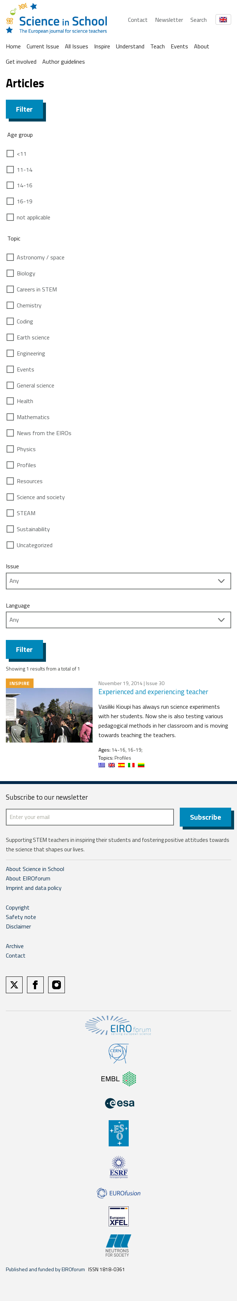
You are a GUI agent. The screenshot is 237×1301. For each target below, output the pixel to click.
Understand (130, 46)
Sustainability (33, 529)
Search (198, 19)
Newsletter (169, 19)
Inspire (102, 46)
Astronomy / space (41, 257)
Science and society (41, 497)
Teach (157, 46)
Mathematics (33, 417)
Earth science (33, 337)
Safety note (21, 916)
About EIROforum (28, 878)
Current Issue (43, 46)
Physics (26, 449)
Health (25, 401)
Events (179, 46)
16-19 (24, 201)
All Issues (76, 46)
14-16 (24, 185)
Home (13, 46)
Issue (12, 566)
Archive (15, 946)
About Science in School (35, 868)
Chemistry (29, 305)
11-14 (24, 169)
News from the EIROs (44, 433)
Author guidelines (63, 61)
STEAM (26, 513)
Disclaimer (18, 926)
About (201, 46)
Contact (138, 19)
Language (18, 605)
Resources (30, 481)
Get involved (21, 61)
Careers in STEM (37, 289)
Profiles (26, 465)
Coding (25, 321)
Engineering (31, 353)
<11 (22, 153)
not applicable (33, 217)
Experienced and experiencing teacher (153, 691)
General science (35, 385)
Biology (26, 273)
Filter (24, 109)
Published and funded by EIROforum (45, 1269)
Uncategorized (35, 545)
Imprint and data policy (34, 887)
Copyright (18, 907)
